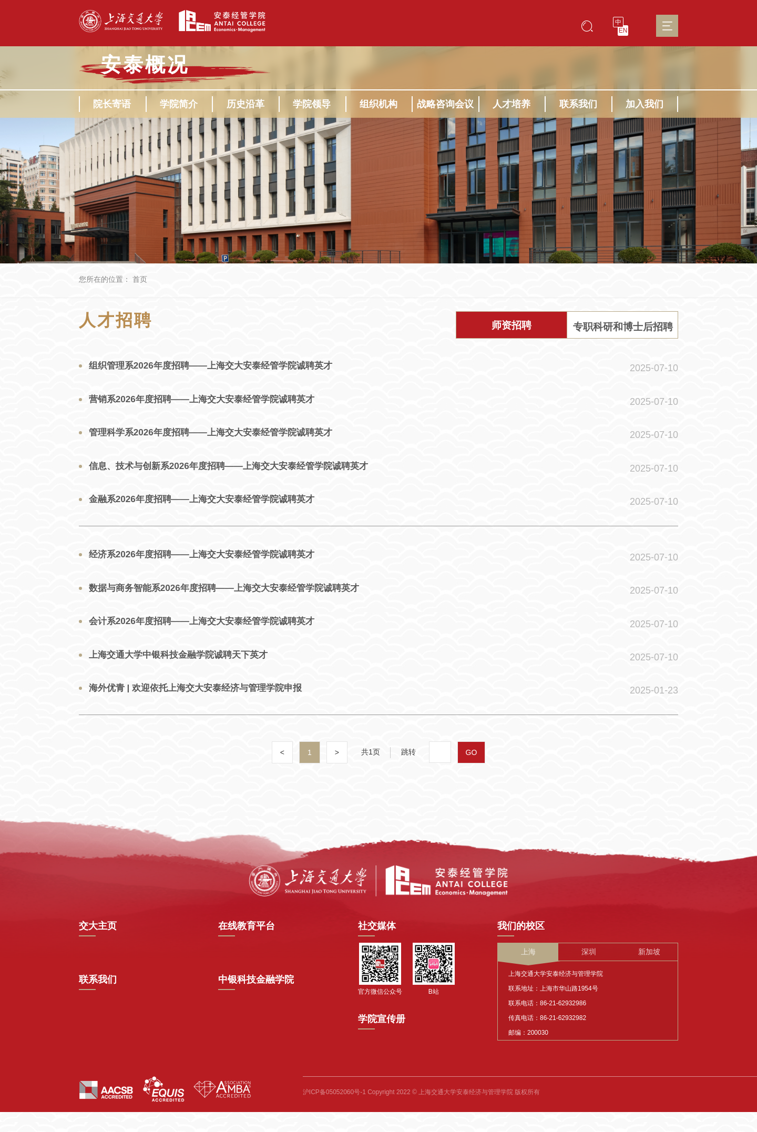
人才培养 (511, 104)
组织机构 (378, 104)
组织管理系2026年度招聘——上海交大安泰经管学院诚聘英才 (218, 369)
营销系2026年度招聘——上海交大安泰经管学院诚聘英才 (208, 404)
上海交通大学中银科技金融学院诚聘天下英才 (184, 675)
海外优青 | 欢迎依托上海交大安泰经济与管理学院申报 (202, 710)
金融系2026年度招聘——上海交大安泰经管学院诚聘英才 (208, 510)
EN (623, 30)
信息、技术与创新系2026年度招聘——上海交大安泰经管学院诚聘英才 (237, 475)
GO (471, 776)
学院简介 (179, 104)
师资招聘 (511, 326)
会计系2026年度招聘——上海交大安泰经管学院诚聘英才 (208, 640)
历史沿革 (245, 104)
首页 (139, 279)
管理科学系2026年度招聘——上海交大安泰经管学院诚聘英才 (218, 439)
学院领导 (312, 104)
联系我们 (578, 104)
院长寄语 (112, 104)
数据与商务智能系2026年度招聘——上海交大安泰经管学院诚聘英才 (232, 604)
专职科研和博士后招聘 (623, 326)
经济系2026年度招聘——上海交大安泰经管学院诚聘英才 (208, 569)
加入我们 (644, 104)
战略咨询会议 (445, 104)
